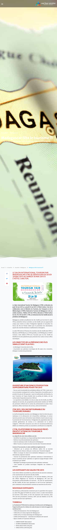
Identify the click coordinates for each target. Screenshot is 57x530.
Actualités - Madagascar (9, 133)
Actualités (9, 267)
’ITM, (29, 315)
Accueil (3, 267)
